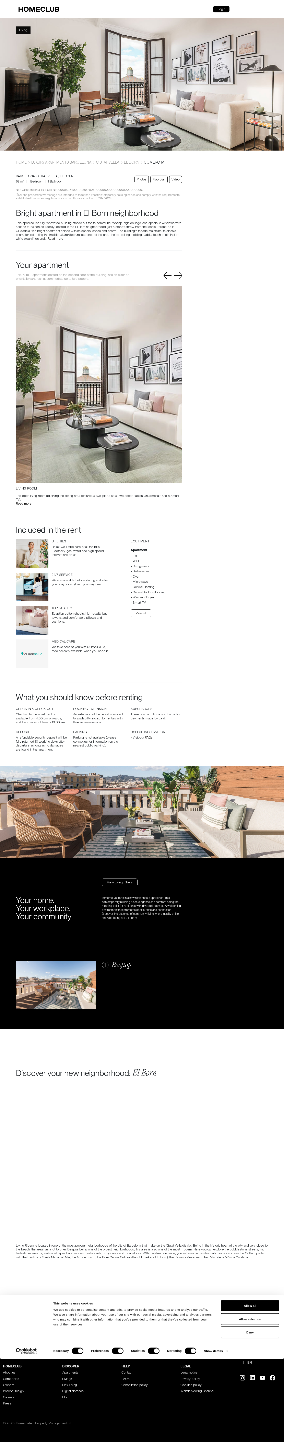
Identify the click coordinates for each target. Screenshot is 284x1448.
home (22, 162)
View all (141, 613)
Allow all (250, 737)
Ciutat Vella (107, 162)
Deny (250, 764)
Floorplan (157, 179)
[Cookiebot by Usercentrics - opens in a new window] (26, 783)
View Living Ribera (119, 882)
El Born (131, 162)
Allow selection (250, 750)
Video (174, 179)
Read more (55, 238)
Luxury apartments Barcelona (61, 162)
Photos (140, 179)
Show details (213, 783)
